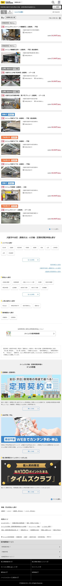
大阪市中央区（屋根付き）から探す (50, 268)
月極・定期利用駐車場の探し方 (9, 530)
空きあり (5, 305)
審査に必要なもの (46, 530)
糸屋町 (34, 247)
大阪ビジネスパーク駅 (28, 282)
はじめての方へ (5, 523)
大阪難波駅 (16, 282)
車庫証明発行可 (15, 305)
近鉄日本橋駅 (49, 282)
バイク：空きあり (30, 511)
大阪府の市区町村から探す (53, 271)
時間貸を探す (18, 2)
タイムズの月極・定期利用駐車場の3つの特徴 (13, 526)
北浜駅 (40, 282)
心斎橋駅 (14, 287)
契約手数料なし (27, 305)
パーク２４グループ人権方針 (9, 577)
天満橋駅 (44, 287)
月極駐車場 (5, 551)
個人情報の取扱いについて (39, 561)
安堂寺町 (19, 247)
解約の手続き (57, 530)
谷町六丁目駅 (34, 287)
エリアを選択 (19, 12)
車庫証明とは (24, 530)
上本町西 (55, 247)
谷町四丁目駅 (24, 287)
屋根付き (37, 305)
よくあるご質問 (46, 526)
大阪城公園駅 (6, 282)
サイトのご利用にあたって (8, 567)
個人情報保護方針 (6, 561)
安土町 (4, 247)
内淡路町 (11, 253)
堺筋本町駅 (5, 287)
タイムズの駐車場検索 (31, 333)
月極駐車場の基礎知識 (18, 523)
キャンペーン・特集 (34, 526)
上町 (4, 253)
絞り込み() (56, 12)
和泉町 (27, 247)
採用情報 (34, 572)
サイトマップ (35, 567)
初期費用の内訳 (34, 530)
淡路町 (11, 247)
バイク (9, 511)
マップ (9, 12)
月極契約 (5, 317)
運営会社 (3, 572)
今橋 (41, 247)
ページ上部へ (55, 229)
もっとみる (31, 260)
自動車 (3, 511)
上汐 (48, 247)
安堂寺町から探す (55, 264)
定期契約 (13, 317)
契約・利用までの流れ (33, 523)
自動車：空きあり (18, 511)
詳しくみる (31, 408)
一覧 (4, 12)
